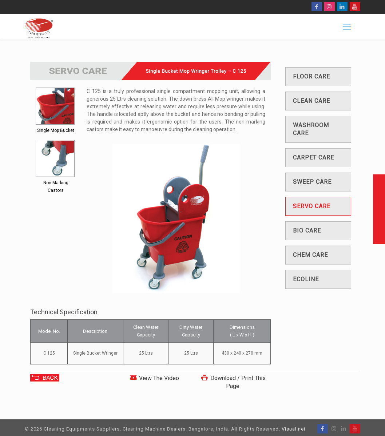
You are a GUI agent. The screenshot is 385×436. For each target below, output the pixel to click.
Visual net (294, 429)
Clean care (311, 100)
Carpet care (313, 157)
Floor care (311, 76)
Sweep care (312, 181)
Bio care (307, 230)
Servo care (311, 206)
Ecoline (306, 279)
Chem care (310, 254)
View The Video (159, 378)
